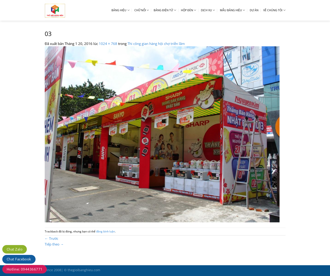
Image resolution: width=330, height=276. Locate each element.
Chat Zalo (14, 249)
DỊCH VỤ (208, 10)
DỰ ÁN (254, 10)
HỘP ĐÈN (188, 10)
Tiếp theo (54, 244)
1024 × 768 (108, 43)
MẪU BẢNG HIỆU (232, 10)
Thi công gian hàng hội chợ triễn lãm (156, 43)
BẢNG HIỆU (120, 10)
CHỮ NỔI (141, 10)
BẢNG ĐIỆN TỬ (165, 10)
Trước (51, 238)
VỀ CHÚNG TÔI (274, 10)
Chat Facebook (19, 259)
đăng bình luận (105, 231)
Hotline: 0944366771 (24, 269)
